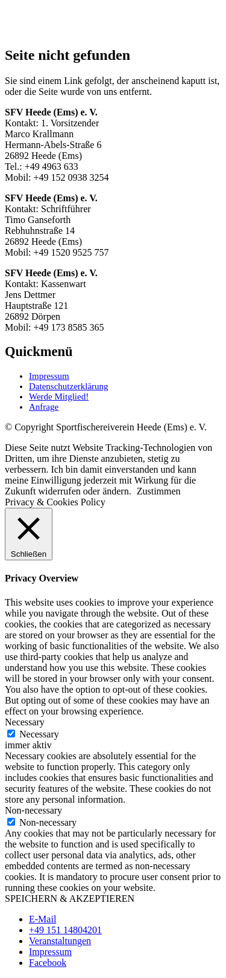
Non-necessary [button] (33, 810)
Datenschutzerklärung (68, 386)
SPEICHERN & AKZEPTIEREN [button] (69, 898)
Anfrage (43, 407)
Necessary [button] (25, 722)
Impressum (49, 376)
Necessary (39, 734)
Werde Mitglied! (59, 396)
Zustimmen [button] (159, 491)
